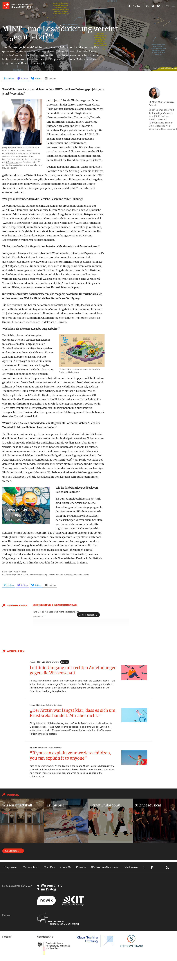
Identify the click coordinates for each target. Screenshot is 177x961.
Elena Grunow (52, 661)
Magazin (24, 574)
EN (167, 6)
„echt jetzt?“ (55, 100)
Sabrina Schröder (54, 704)
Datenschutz (31, 867)
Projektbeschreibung (38, 574)
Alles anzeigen (86, 614)
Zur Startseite (12, 850)
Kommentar (39, 616)
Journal (17, 574)
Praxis (15, 571)
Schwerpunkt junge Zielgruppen (62, 574)
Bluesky (159, 867)
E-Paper (58, 532)
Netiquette (131, 867)
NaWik (152, 119)
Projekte (22, 571)
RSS (167, 867)
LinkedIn (144, 867)
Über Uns (49, 867)
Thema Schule (82, 574)
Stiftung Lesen (12, 162)
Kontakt (81, 867)
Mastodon (151, 867)
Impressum (11, 867)
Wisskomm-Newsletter (105, 867)
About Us (65, 867)
